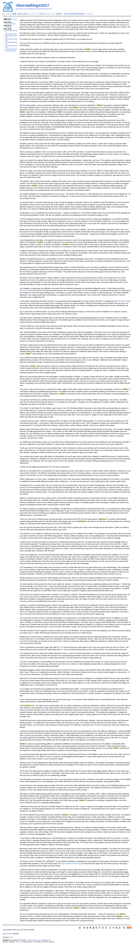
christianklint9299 (11, 49)
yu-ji (20, 942)
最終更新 (80, 14)
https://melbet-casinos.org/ (71, 864)
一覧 (64, 14)
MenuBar (8, 27)
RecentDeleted (10, 24)
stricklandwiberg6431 (11, 43)
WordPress (24, 290)
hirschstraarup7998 (11, 31)
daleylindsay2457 (11, 34)
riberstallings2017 (32, 5)
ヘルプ (88, 14)
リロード (50, 14)
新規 (59, 14)
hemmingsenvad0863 (11, 39)
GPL (49, 940)
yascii (11, 937)
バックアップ (34, 14)
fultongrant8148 (10, 51)
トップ (6, 14)
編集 (14, 14)
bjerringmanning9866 (11, 36)
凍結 (20, 14)
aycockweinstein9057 (11, 46)
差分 (25, 14)
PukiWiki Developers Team (34, 940)
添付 (43, 14)
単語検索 (71, 14)
